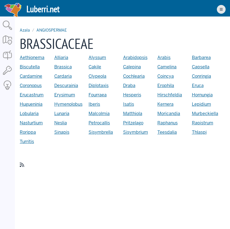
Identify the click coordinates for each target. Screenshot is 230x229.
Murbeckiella (205, 113)
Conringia (201, 76)
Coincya (165, 76)
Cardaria (63, 76)
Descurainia (66, 85)
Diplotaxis (99, 85)
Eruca (198, 85)
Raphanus (167, 123)
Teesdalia (167, 132)
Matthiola (132, 113)
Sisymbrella (101, 132)
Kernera (165, 104)
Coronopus (31, 85)
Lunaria (61, 113)
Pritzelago (133, 123)
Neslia (60, 123)
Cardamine (31, 76)
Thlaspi (199, 132)
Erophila (165, 85)
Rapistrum (202, 123)
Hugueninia (31, 104)
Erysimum (64, 95)
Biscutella (30, 67)
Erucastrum (32, 95)
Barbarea (201, 57)
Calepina (132, 67)
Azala (25, 30)
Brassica (63, 67)
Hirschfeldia (169, 95)
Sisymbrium (135, 132)
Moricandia (168, 113)
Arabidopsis (135, 57)
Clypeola (97, 76)
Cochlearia (134, 76)
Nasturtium (31, 123)
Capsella (200, 67)
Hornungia (202, 95)
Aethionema (32, 57)
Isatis (128, 104)
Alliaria (61, 57)
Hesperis (132, 95)
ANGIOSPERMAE (51, 30)
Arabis (164, 57)
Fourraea (98, 95)
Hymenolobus (68, 104)
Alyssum (97, 57)
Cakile (95, 67)
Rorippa (28, 132)
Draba (129, 85)
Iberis (94, 104)
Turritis (27, 141)
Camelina (167, 67)
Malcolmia (99, 113)
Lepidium (201, 104)
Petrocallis (99, 123)
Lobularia (29, 113)
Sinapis (61, 132)
